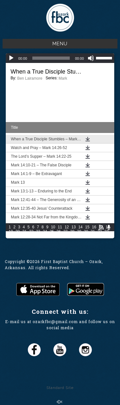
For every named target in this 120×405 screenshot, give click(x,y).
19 (11, 231)
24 (45, 231)
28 (72, 231)
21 (24, 231)
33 (106, 231)
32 (100, 231)
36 (24, 236)
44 (79, 236)
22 (31, 231)
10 (53, 227)
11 (60, 227)
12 (67, 227)
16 (94, 227)
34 (11, 236)
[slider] (51, 58)
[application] (60, 58)
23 (38, 231)
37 (31, 236)
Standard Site (60, 387)
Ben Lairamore (30, 78)
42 (65, 236)
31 (93, 231)
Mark (63, 78)
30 (86, 231)
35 (17, 236)
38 (38, 236)
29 (79, 231)
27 (65, 231)
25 (52, 231)
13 (73, 227)
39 (45, 236)
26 (59, 231)
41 (59, 236)
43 (72, 236)
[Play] (11, 58)
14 (80, 227)
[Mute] (91, 58)
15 (87, 227)
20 (17, 231)
